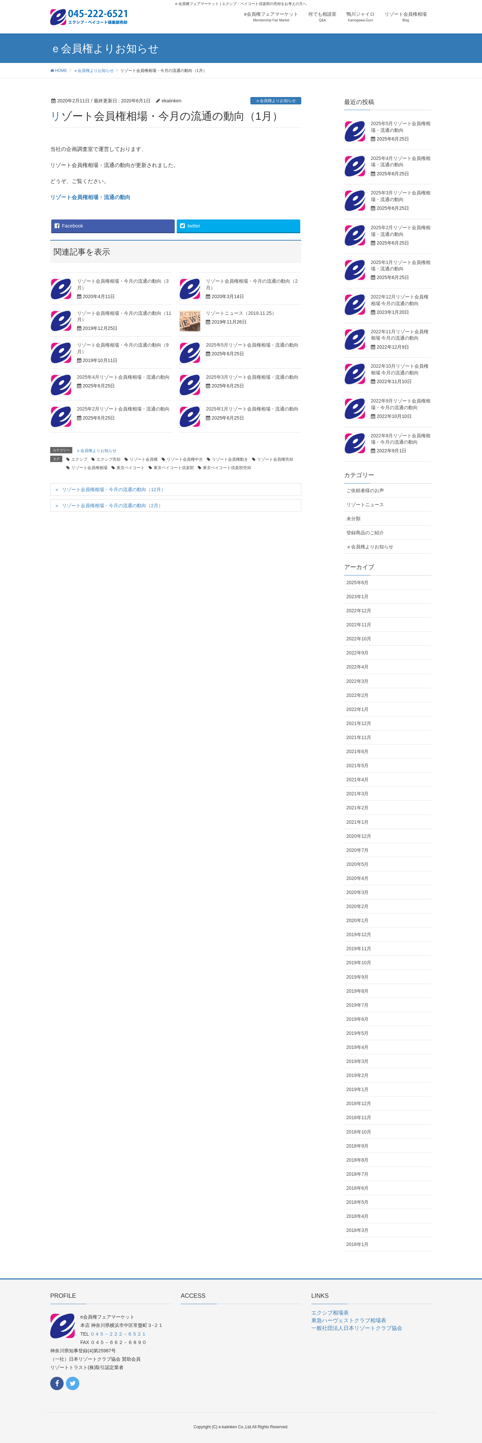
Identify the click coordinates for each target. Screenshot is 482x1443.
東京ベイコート (130, 467)
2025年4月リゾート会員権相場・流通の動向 (123, 377)
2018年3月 (357, 1230)
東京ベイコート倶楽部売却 (227, 467)
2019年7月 (357, 1005)
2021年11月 (359, 737)
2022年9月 (357, 652)
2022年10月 (359, 638)
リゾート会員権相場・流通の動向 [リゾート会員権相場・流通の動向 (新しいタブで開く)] (90, 197)
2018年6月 (357, 1188)
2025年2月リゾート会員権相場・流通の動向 (123, 409)
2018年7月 (357, 1174)
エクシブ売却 (108, 459)
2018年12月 (359, 1103)
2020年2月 (357, 906)
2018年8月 (357, 1160)
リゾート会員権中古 (185, 459)
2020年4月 (357, 878)
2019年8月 (357, 991)
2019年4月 (357, 1047)
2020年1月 (357, 920)
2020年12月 (359, 836)
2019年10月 (359, 962)
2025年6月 (357, 582)
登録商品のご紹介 (365, 532)
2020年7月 (357, 850)
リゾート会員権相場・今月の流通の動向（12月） (114, 489)
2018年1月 (357, 1244)
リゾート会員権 (144, 459)
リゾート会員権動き (230, 459)
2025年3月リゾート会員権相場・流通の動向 (252, 377)
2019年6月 (357, 1019)
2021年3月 (357, 793)
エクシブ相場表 (330, 1313)
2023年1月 (357, 596)
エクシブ (79, 459)
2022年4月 (357, 666)
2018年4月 (357, 1216)
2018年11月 (359, 1117)
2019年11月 (359, 948)
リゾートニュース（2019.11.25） (241, 313)
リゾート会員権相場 (89, 467)
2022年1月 (357, 709)
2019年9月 (357, 977)
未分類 (353, 518)
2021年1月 (357, 822)
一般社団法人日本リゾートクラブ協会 (356, 1328)
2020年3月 (357, 892)
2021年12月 (359, 723)
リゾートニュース (365, 504)
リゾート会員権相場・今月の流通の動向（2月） (112, 505)
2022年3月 (357, 681)
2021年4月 (357, 779)
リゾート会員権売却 (275, 459)
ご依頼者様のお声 (365, 490)
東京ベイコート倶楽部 (174, 467)
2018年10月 (359, 1132)
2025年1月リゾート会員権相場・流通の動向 (252, 409)
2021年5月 (357, 765)
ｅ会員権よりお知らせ (276, 100)
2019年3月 (357, 1061)
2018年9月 (357, 1146)
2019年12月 (359, 934)
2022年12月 (359, 610)
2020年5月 (357, 864)
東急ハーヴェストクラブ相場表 (348, 1320)
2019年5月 (357, 1033)
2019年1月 (357, 1089)
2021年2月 (357, 807)
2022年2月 (357, 695)
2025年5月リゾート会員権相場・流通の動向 (252, 345)
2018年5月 (357, 1202)
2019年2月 (357, 1075)
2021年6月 (357, 751)
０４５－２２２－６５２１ (118, 1334)
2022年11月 (359, 624)
